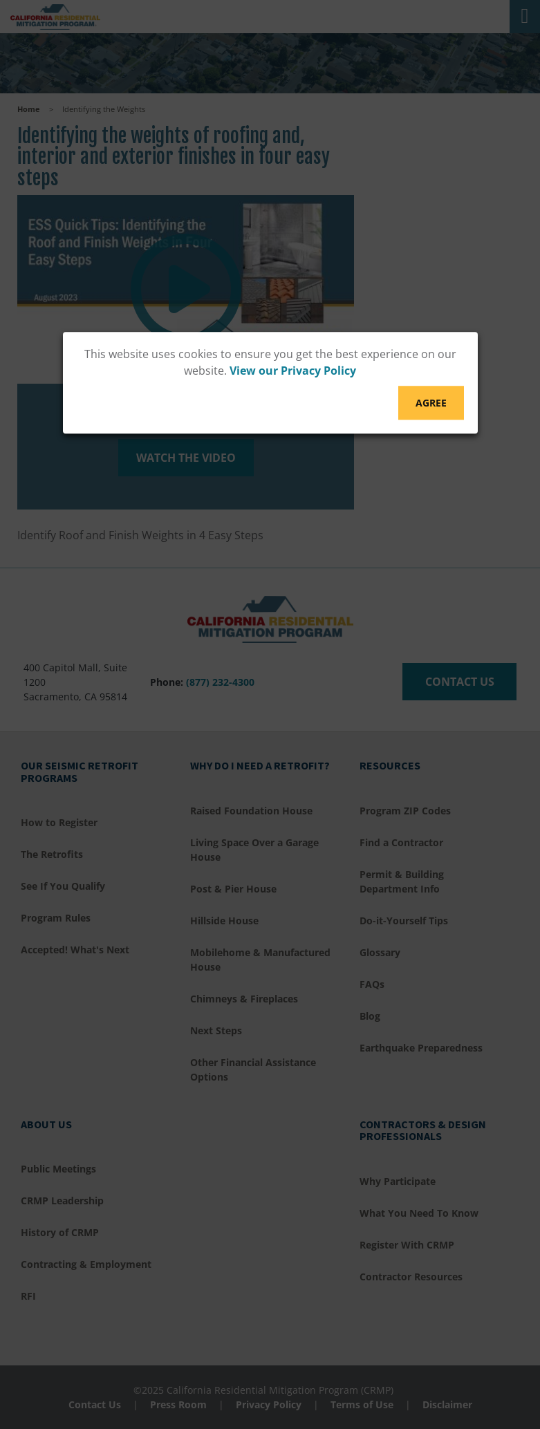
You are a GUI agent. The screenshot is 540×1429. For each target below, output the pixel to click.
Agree (431, 402)
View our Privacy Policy (293, 370)
